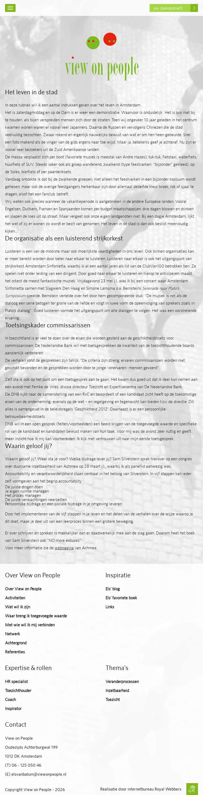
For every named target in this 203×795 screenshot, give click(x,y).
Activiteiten (15, 597)
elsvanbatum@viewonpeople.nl (38, 774)
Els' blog (112, 588)
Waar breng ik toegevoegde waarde (36, 615)
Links (109, 606)
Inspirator (13, 708)
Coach (10, 699)
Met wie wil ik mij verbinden (30, 624)
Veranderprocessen (122, 681)
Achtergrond (15, 642)
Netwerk (12, 633)
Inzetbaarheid (117, 690)
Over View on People (23, 588)
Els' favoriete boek (121, 597)
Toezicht (112, 699)
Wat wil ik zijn (17, 606)
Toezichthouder (18, 690)
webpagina (64, 547)
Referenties (15, 651)
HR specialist (16, 681)
